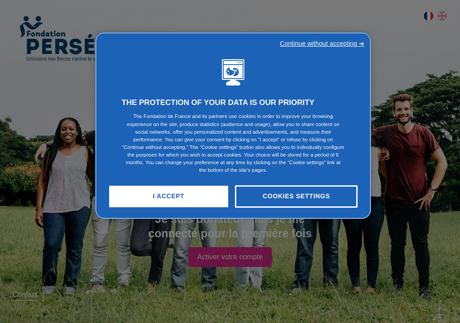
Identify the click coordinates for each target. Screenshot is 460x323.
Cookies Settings (296, 196)
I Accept (168, 196)
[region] (233, 125)
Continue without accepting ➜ (322, 43)
